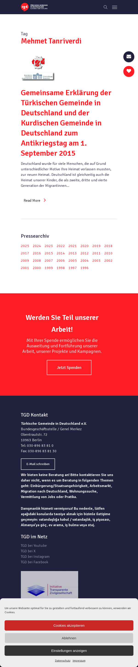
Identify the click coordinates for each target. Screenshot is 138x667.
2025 (25, 246)
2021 (73, 246)
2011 (96, 253)
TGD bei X (28, 551)
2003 (96, 260)
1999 (49, 268)
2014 (61, 253)
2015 (49, 253)
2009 (25, 260)
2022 (61, 246)
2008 (37, 260)
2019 (96, 246)
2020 (84, 246)
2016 (37, 253)
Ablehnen (69, 638)
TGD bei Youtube (34, 545)
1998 (61, 268)
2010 (108, 253)
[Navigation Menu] (114, 7)
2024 (37, 246)
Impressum (79, 660)
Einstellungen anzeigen (69, 651)
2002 (108, 260)
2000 (37, 268)
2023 (49, 246)
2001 (25, 268)
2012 (84, 253)
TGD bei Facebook (34, 562)
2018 (108, 246)
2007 (49, 260)
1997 (73, 268)
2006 (61, 260)
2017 (25, 253)
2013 (73, 253)
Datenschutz (62, 660)
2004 (84, 260)
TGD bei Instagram (35, 556)
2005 (73, 260)
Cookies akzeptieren (69, 625)
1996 (84, 268)
